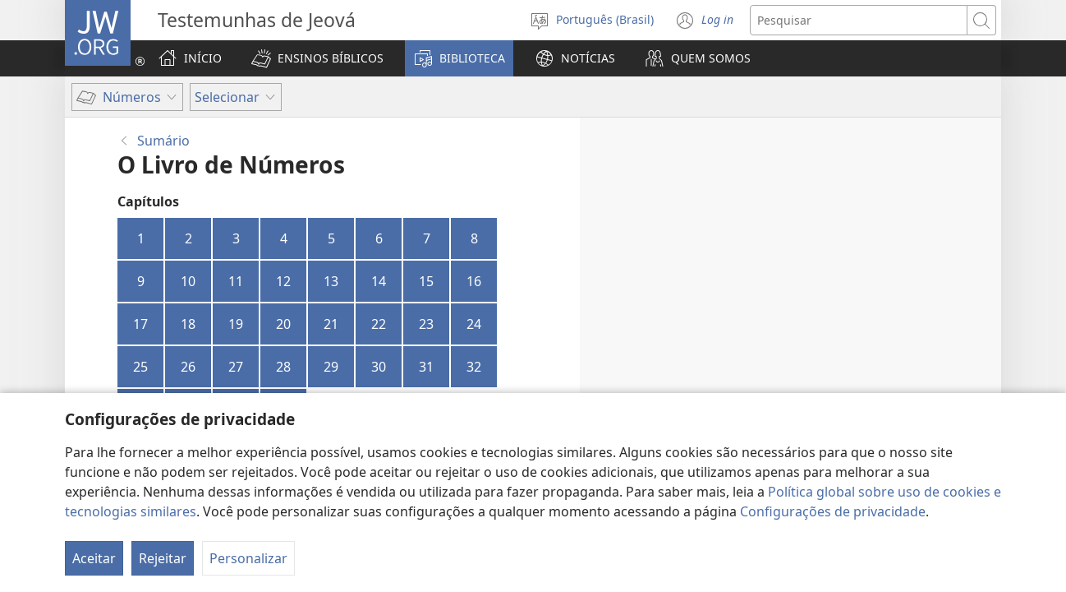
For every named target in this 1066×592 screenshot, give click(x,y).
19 (235, 324)
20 (283, 324)
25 (140, 367)
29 (331, 367)
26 (188, 367)
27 (235, 367)
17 (140, 324)
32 (473, 367)
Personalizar (248, 558)
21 (331, 324)
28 (283, 367)
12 (283, 281)
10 (188, 281)
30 (378, 367)
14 (378, 281)
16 (473, 281)
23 (426, 324)
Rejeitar (162, 558)
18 (188, 324)
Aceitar (94, 558)
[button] (317, 58)
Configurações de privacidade (833, 511)
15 (426, 281)
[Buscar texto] (858, 20)
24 (473, 324)
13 (331, 281)
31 (426, 367)
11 (235, 281)
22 (378, 324)
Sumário (163, 141)
